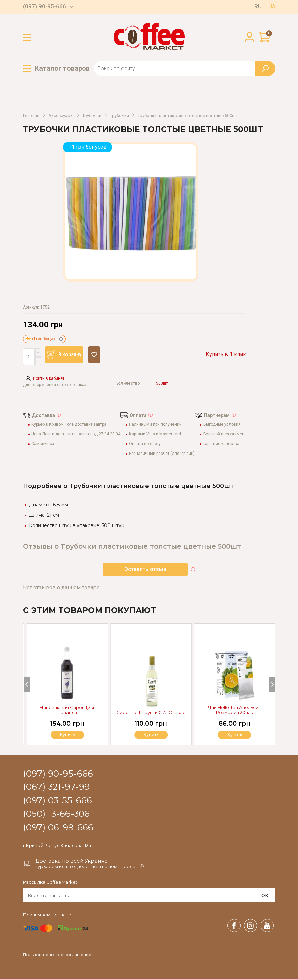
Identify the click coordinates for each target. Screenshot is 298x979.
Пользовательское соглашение (57, 954)
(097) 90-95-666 (44, 6)
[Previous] (27, 684)
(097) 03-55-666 (57, 801)
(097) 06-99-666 (58, 828)
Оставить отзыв (145, 569)
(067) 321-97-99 (56, 787)
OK (264, 895)
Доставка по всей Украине (71, 861)
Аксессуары (61, 115)
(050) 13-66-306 (56, 814)
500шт (162, 383)
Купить (234, 734)
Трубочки (91, 115)
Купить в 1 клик (226, 354)
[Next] (272, 684)
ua (271, 7)
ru (258, 7)
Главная (31, 115)
